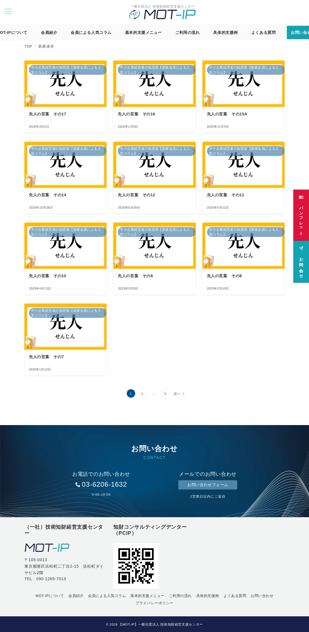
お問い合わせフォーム (207, 484)
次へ (177, 393)
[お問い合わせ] (301, 260)
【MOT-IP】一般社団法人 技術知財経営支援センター (161, 624)
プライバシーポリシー (154, 603)
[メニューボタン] (8, 12)
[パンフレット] (301, 213)
